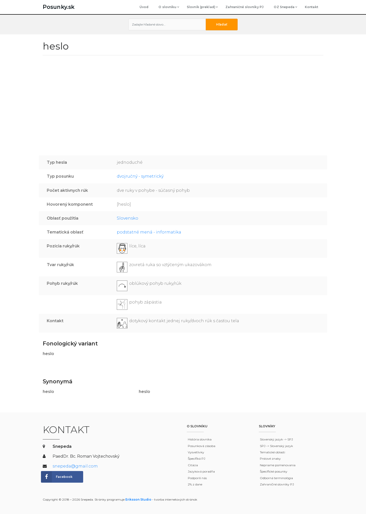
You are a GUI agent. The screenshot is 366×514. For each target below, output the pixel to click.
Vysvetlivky (196, 452)
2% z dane (195, 484)
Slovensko (127, 218)
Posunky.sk (59, 7)
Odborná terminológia (276, 478)
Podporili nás (197, 478)
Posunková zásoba (201, 446)
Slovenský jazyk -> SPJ (276, 439)
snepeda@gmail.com (75, 466)
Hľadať (221, 24)
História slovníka (200, 439)
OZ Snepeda (284, 7)
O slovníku (167, 7)
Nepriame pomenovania (277, 465)
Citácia (193, 465)
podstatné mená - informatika (149, 232)
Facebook (57, 476)
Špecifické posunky (273, 471)
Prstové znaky (270, 458)
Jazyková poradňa (201, 471)
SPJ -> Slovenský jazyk (276, 446)
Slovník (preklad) (201, 7)
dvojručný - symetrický (140, 176)
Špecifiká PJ (196, 458)
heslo (48, 353)
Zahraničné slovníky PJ (244, 7)
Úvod (144, 7)
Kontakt (311, 7)
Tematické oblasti (272, 452)
